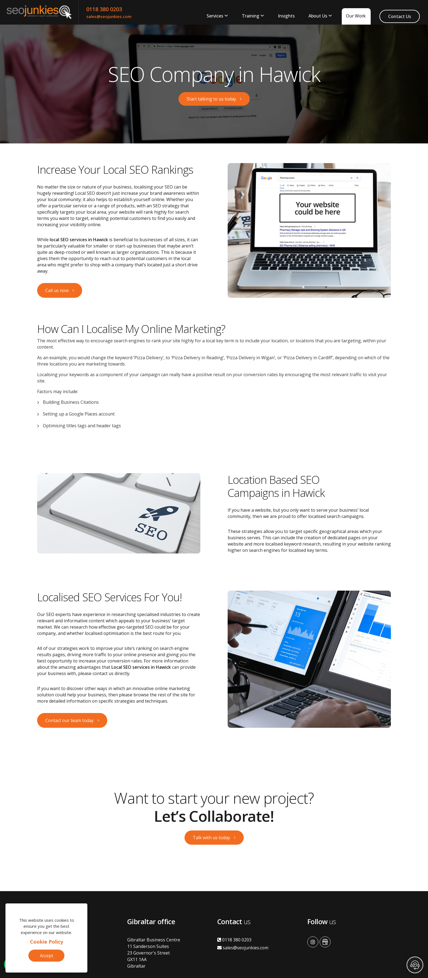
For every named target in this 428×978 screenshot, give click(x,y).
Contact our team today (69, 720)
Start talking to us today (211, 99)
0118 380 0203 (104, 9)
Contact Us (399, 16)
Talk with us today (211, 838)
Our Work (356, 16)
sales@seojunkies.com (109, 16)
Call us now (57, 290)
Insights (286, 16)
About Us (317, 16)
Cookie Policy (46, 941)
